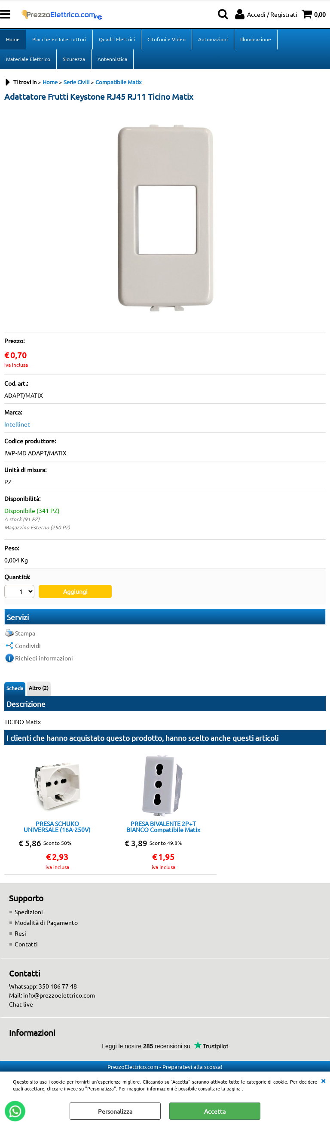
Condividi (28, 645)
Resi (20, 933)
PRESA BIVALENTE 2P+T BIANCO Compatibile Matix (163, 826)
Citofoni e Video (166, 39)
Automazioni (213, 39)
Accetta (215, 1111)
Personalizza (115, 1111)
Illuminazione (255, 39)
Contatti (26, 944)
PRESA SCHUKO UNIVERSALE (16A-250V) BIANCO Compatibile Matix (57, 826)
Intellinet (17, 424)
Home (13, 39)
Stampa (25, 633)
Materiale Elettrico (28, 58)
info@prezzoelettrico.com (59, 995)
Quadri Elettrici (117, 39)
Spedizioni (29, 911)
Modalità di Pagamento (46, 922)
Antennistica (112, 58)
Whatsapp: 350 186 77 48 (43, 986)
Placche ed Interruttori (59, 39)
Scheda (14, 688)
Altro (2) (39, 687)
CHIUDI (323, 1080)
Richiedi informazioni (44, 658)
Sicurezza (74, 58)
